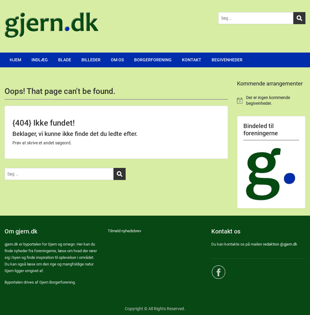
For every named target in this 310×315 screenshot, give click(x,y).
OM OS (117, 59)
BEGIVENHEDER (227, 59)
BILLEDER (91, 59)
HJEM (15, 59)
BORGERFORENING (153, 59)
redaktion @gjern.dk (280, 244)
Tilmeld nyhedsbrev (124, 231)
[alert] (271, 101)
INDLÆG (39, 59)
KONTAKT (191, 59)
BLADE (64, 59)
